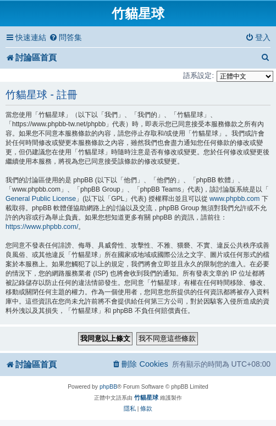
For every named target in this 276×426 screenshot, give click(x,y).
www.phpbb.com (234, 199)
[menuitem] (65, 38)
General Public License (40, 199)
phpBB (108, 386)
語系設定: (198, 75)
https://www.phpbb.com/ (41, 227)
